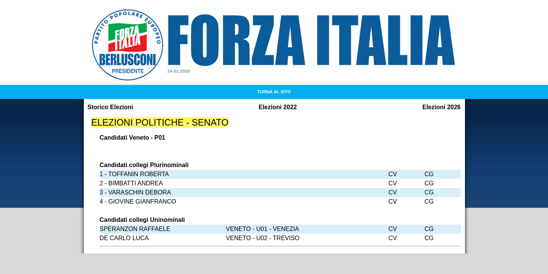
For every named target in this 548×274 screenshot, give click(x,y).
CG (429, 174)
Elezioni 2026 (441, 107)
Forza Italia (194, 19)
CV (392, 174)
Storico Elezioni (110, 107)
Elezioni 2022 (278, 107)
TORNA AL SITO (274, 91)
